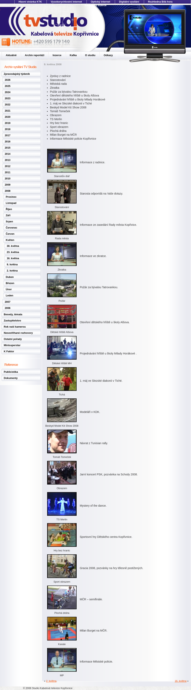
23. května (13, 252)
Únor (9, 289)
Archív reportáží (34, 55)
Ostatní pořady (13, 339)
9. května (12, 264)
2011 (7, 172)
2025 (7, 86)
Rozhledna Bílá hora (160, 1)
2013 (7, 160)
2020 (7, 116)
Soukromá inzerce (95, 5)
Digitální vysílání (129, 1)
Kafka (73, 55)
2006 (7, 308)
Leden (9, 295)
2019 (7, 123)
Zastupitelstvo (12, 320)
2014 (7, 153)
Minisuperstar (12, 345)
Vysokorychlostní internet (66, 1)
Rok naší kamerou (15, 326)
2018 (7, 129)
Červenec (11, 227)
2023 (7, 98)
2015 (7, 147)
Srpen (9, 221)
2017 (7, 135)
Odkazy (108, 55)
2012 (7, 166)
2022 (7, 104)
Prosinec (11, 196)
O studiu (90, 55)
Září (8, 215)
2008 (7, 190)
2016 (7, 141)
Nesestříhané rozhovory (18, 332)
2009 (7, 184)
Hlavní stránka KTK (30, 1)
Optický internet (100, 1)
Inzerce (57, 55)
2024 (7, 92)
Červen (10, 233)
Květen (10, 239)
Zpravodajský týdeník (17, 73)
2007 (7, 301)
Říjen (9, 209)
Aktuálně (11, 55)
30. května (13, 245)
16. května (13, 258)
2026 (7, 79)
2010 (7, 178)
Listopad (11, 202)
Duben (10, 276)
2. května (12, 270)
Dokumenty (11, 378)
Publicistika (11, 371)
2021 (7, 110)
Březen (10, 283)
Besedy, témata (13, 314)
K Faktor (9, 351)
